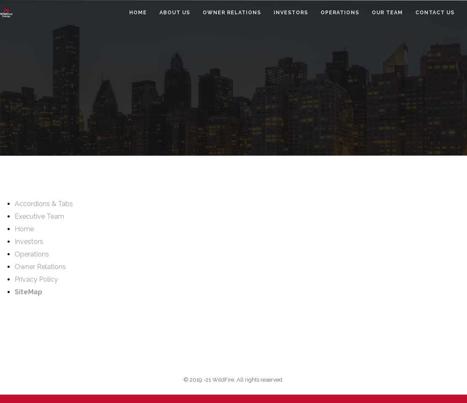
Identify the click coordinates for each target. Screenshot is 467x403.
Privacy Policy (36, 279)
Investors (29, 242)
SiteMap (28, 292)
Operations (32, 254)
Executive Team (39, 216)
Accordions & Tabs (44, 204)
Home (24, 229)
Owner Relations (40, 267)
